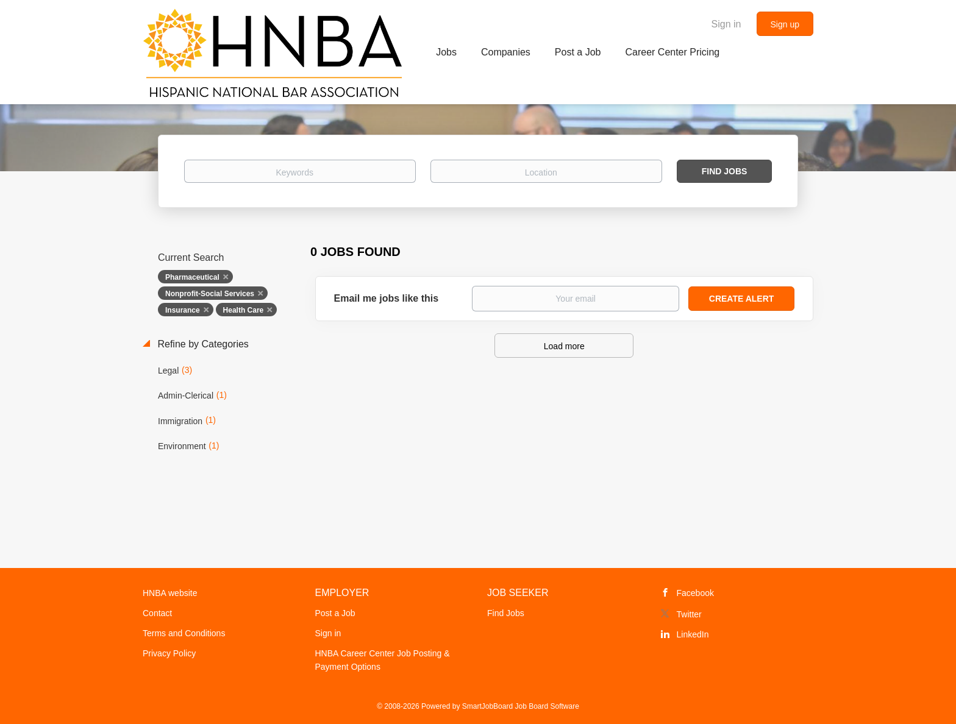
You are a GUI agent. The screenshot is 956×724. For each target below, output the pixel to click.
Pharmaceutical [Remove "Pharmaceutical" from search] (192, 277)
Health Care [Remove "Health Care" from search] (243, 310)
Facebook (695, 593)
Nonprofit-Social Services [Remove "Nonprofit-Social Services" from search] (209, 293)
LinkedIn (693, 634)
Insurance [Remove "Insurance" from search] (182, 310)
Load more (564, 346)
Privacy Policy (169, 653)
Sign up (785, 24)
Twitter (689, 614)
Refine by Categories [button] (202, 344)
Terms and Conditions (184, 633)
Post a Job (335, 613)
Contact (157, 613)
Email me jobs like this (386, 298)
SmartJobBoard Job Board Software (520, 706)
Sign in (726, 24)
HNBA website (170, 593)
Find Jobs (724, 171)
